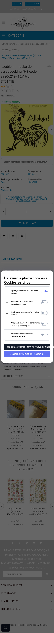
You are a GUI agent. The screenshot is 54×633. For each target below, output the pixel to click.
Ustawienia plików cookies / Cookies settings (25, 280)
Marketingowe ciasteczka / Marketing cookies (22, 302)
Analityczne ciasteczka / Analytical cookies (25, 313)
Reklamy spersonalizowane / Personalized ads (23, 335)
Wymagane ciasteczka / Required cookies (24, 291)
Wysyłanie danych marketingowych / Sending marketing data (25, 324)
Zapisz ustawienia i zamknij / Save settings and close (28, 347)
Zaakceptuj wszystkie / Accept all (27, 354)
